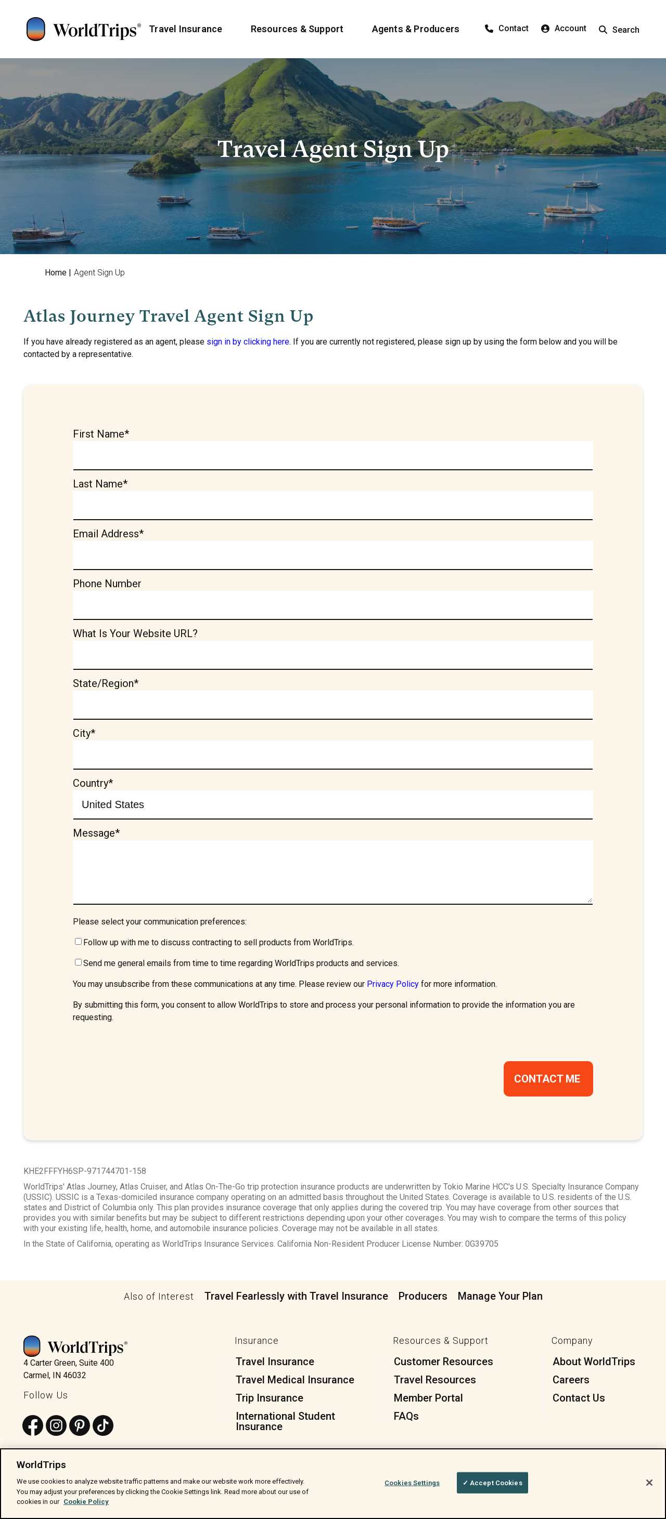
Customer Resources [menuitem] (443, 1364)
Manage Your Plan (500, 1299)
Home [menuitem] (56, 273)
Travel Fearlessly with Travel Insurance (296, 1299)
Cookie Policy (86, 1501)
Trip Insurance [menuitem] (269, 1401)
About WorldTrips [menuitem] (594, 1364)
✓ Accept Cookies (492, 1482)
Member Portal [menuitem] (428, 1401)
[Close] (649, 1482)
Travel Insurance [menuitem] (275, 1364)
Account (563, 28)
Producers (423, 1299)
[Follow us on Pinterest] (79, 1429)
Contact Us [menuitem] (579, 1401)
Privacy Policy (393, 987)
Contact (507, 28)
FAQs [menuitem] (406, 1419)
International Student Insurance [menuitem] (285, 1424)
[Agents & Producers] (422, 29)
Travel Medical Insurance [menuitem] (295, 1383)
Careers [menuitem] (571, 1383)
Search (619, 30)
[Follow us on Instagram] (56, 1429)
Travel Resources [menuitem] (435, 1383)
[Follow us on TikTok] (103, 1429)
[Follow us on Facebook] (32, 1429)
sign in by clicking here (248, 342)
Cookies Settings (412, 1482)
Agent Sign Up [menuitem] (99, 273)
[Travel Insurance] (192, 29)
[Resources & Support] (303, 29)
